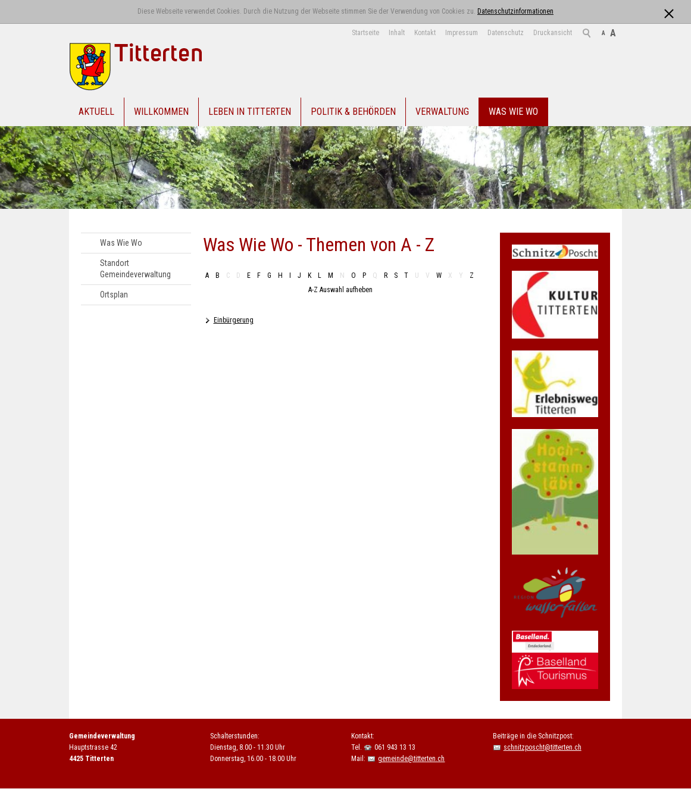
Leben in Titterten (249, 111)
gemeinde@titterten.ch (411, 758)
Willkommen (161, 111)
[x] (668, 11)
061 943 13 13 (394, 747)
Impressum (461, 33)
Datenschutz (505, 33)
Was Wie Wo (513, 111)
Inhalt (397, 33)
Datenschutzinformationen (515, 11)
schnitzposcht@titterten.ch (542, 747)
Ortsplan (114, 294)
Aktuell (96, 111)
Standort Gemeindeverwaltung (135, 268)
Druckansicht (552, 33)
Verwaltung (442, 111)
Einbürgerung (234, 320)
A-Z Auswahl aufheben (340, 290)
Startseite (365, 33)
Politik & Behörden (353, 111)
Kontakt (425, 33)
